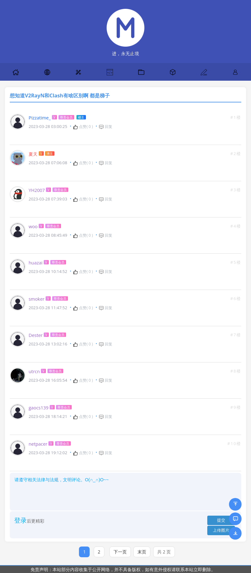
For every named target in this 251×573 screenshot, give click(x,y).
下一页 (120, 552)
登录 (20, 520)
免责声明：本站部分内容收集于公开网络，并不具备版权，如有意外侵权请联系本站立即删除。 (123, 569)
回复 (105, 127)
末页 (141, 552)
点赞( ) (83, 127)
